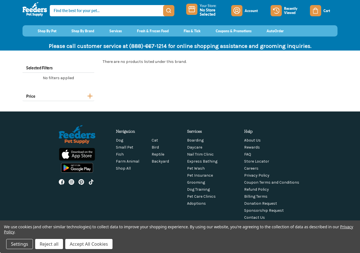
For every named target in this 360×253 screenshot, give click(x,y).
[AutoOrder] (270, 31)
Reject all (49, 244)
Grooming (196, 182)
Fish (120, 154)
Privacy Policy (256, 175)
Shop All (123, 168)
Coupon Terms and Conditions (271, 182)
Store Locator (256, 161)
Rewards (252, 147)
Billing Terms (255, 196)
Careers (251, 168)
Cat (155, 140)
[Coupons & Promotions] (228, 31)
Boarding (195, 140)
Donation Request (260, 203)
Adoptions (196, 203)
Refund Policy (256, 189)
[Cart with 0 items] (324, 10)
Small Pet (124, 147)
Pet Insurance (200, 175)
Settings (19, 244)
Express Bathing (202, 161)
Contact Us (254, 217)
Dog (119, 140)
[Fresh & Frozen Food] (147, 31)
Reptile (158, 154)
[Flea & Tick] (187, 31)
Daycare (194, 147)
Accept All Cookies (89, 244)
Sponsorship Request (264, 210)
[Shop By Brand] (77, 31)
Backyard (160, 161)
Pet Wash (196, 168)
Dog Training (198, 189)
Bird (155, 147)
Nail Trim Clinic (200, 154)
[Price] (58, 95)
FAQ (247, 154)
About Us (252, 140)
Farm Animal (127, 161)
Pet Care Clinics (201, 196)
